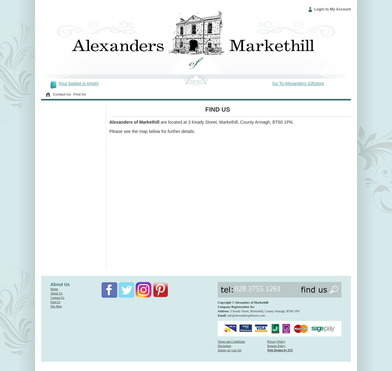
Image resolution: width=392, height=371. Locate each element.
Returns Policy (276, 346)
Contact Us (62, 94)
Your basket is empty (78, 83)
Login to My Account (332, 9)
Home (54, 289)
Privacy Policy (276, 341)
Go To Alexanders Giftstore (298, 83)
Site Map (56, 306)
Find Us (79, 94)
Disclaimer (224, 346)
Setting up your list (229, 350)
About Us (56, 293)
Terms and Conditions (231, 341)
